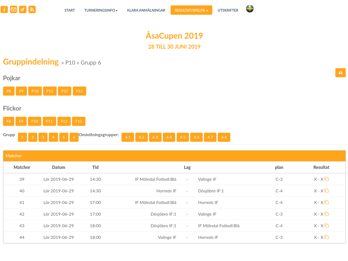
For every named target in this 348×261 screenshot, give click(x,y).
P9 (21, 91)
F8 (8, 121)
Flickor (12, 108)
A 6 (196, 137)
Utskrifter (228, 10)
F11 (49, 121)
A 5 (183, 137)
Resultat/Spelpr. (191, 10)
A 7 (210, 137)
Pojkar (11, 78)
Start (70, 10)
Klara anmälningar (146, 10)
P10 (35, 91)
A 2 (141, 137)
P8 (8, 91)
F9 (21, 121)
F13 (78, 121)
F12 (64, 121)
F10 (34, 121)
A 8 (224, 137)
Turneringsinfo (101, 10)
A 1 (128, 137)
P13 (79, 91)
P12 (64, 91)
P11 (50, 91)
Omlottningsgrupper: (99, 134)
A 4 (169, 137)
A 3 (155, 137)
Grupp (9, 134)
